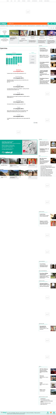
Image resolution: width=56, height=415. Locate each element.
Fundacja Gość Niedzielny (30, 412)
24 (18, 62)
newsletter (47, 412)
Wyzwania (40, 139)
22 (13, 62)
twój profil (52, 24)
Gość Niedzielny (13, 412)
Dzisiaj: (13, 53)
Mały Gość (17, 412)
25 (21, 62)
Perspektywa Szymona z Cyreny (44, 79)
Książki (41, 382)
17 (18, 60)
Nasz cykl (51, 36)
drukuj (36, 122)
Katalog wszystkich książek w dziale (44, 384)
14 (11, 60)
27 (9, 63)
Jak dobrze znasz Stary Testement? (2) (46, 170)
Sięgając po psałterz (44, 221)
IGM (9, 412)
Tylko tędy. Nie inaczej (42, 38)
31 (11, 57)
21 (11, 62)
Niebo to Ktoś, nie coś (44, 55)
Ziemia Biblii (1, 169)
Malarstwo (42, 375)
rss (51, 28)
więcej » (4, 41)
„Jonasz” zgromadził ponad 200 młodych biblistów (44, 71)
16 (16, 60)
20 (9, 62)
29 (7, 57)
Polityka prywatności (37, 412)
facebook (53, 28)
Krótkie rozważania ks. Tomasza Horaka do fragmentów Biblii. (44, 216)
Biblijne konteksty (33, 36)
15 (13, 60)
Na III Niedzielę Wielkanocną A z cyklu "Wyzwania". (44, 151)
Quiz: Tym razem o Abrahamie (43, 159)
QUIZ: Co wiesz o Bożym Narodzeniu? (46, 175)
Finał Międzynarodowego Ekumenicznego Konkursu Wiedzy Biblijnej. (44, 74)
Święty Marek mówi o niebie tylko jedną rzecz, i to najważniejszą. (44, 57)
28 (11, 63)
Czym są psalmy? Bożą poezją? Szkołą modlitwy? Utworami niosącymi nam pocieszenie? (44, 223)
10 (18, 59)
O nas (8, 412)
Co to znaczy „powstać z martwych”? (44, 63)
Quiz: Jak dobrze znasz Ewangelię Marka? (46, 172)
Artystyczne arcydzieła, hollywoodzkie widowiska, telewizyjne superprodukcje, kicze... (44, 371)
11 (21, 59)
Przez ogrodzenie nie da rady (44, 399)
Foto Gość (21, 412)
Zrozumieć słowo (23, 36)
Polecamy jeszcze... (42, 211)
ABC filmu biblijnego (44, 369)
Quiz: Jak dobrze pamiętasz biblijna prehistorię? (47, 167)
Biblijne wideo (42, 389)
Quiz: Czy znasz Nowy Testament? (45, 174)
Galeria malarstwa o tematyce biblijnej (44, 377)
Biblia (11, 23)
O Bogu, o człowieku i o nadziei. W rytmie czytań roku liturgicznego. (45, 286)
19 (7, 62)
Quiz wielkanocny (43, 168)
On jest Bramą (32, 38)
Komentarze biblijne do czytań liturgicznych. (44, 329)
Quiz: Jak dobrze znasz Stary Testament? (46, 173)
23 (16, 62)
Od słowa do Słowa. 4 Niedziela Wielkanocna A (44, 284)
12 (7, 60)
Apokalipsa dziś (51, 38)
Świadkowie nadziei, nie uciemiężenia (44, 149)
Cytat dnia (5, 38)
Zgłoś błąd (54, 412)
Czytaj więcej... (14, 44)
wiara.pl (3, 23)
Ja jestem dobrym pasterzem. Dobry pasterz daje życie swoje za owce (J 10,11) (4, 40)
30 (9, 57)
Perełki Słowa (42, 214)
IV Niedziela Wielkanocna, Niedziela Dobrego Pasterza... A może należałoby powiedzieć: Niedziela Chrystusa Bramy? (45, 276)
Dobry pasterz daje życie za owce (13, 38)
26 (7, 63)
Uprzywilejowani (43, 398)
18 (21, 60)
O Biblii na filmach (42, 391)
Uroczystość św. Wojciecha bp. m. (23, 38)
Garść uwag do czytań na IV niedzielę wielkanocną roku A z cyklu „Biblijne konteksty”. (32, 41)
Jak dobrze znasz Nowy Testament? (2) (46, 169)
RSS (51, 412)
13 (9, 60)
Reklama (24, 412)
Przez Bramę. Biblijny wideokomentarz (44, 274)
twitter (55, 28)
